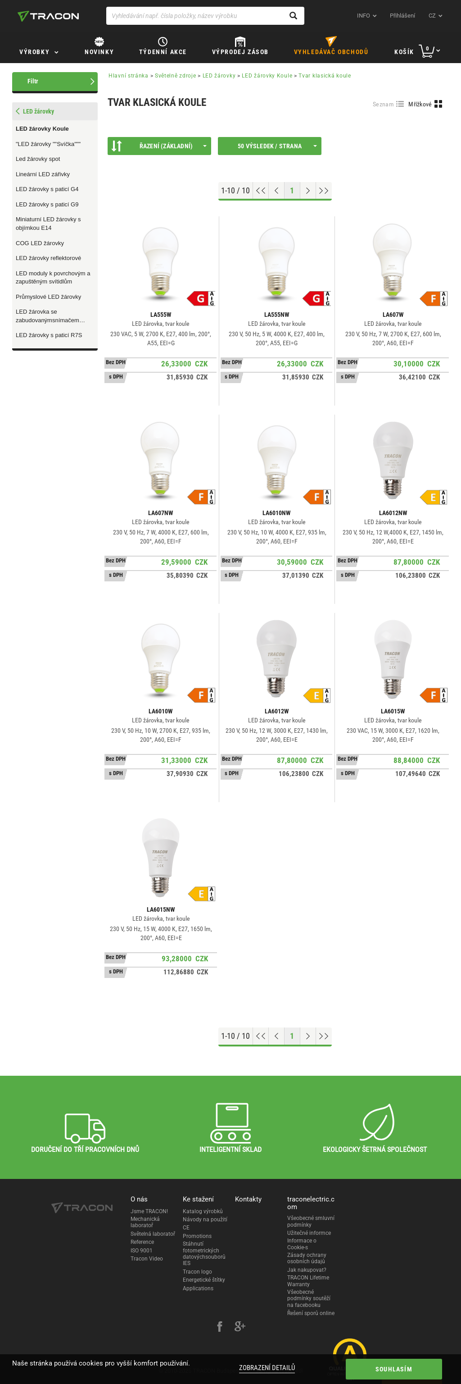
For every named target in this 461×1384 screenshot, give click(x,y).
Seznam (383, 104)
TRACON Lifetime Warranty (308, 1280)
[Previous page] (277, 190)
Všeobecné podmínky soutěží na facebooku (308, 1298)
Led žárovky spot (38, 158)
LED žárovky (219, 76)
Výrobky (34, 51)
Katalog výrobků (203, 1211)
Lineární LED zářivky (43, 174)
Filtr (32, 81)
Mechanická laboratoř (145, 1222)
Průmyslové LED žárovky (48, 296)
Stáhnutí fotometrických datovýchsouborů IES (204, 1253)
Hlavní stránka (128, 76)
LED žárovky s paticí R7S (49, 335)
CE (186, 1227)
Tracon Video (147, 1259)
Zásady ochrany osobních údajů (306, 1258)
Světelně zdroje (175, 76)
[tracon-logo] (48, 16)
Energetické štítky (204, 1280)
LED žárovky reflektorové (48, 258)
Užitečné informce (309, 1233)
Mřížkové (420, 104)
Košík (404, 51)
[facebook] (219, 1327)
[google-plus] (239, 1327)
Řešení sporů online (310, 1313)
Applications (198, 1288)
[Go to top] (261, 190)
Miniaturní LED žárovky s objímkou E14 (48, 223)
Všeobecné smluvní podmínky (310, 1221)
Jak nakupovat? (306, 1270)
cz (432, 15)
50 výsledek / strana (277, 146)
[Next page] (308, 190)
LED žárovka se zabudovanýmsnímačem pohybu (47, 316)
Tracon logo (197, 1272)
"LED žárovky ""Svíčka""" (48, 144)
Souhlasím (393, 1369)
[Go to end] (324, 190)
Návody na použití (205, 1219)
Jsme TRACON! (149, 1211)
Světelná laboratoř (153, 1234)
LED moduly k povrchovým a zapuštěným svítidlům (53, 277)
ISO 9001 (142, 1250)
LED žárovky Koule (42, 128)
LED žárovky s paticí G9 (47, 204)
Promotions (197, 1236)
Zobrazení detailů (267, 1368)
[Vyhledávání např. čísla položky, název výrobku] (205, 16)
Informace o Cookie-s (301, 1244)
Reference (142, 1242)
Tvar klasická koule (324, 76)
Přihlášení (402, 15)
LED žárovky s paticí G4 (47, 189)
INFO (363, 15)
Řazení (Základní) (159, 146)
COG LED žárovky (40, 243)
